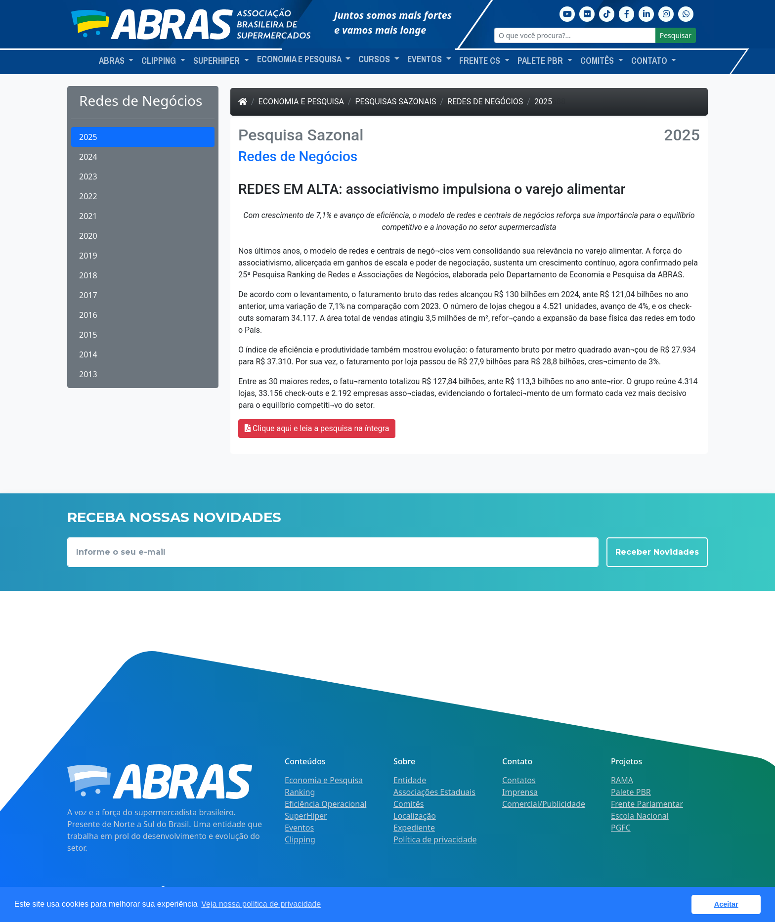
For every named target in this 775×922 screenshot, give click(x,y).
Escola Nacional (640, 815)
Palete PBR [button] (541, 61)
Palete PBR (631, 792)
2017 (88, 295)
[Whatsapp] (686, 12)
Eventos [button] (425, 59)
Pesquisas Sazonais (395, 101)
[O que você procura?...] (575, 35)
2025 (88, 137)
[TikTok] (607, 12)
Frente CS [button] (480, 61)
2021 (88, 216)
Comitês (408, 803)
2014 (88, 354)
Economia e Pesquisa (301, 101)
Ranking (300, 792)
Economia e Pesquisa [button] (300, 59)
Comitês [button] (598, 61)
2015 (88, 334)
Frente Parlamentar (647, 803)
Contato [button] (650, 61)
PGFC (621, 827)
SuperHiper (306, 815)
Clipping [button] (159, 61)
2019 (88, 255)
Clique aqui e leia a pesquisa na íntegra (317, 428)
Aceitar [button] (726, 904)
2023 (88, 176)
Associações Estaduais (434, 792)
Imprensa (520, 792)
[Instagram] (666, 12)
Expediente (414, 827)
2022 (88, 196)
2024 (88, 156)
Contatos (519, 780)
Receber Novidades (657, 552)
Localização (414, 815)
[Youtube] (567, 12)
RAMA (622, 780)
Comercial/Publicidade (543, 803)
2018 (88, 275)
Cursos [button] (375, 59)
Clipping (300, 839)
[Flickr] (587, 12)
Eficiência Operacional (325, 803)
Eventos (299, 827)
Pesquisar (675, 35)
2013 (88, 374)
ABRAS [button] (113, 61)
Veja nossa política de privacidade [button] (261, 904)
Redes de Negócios (485, 101)
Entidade (409, 780)
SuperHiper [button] (217, 61)
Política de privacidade (435, 839)
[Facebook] (627, 12)
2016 (88, 314)
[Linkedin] (646, 12)
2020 (88, 235)
